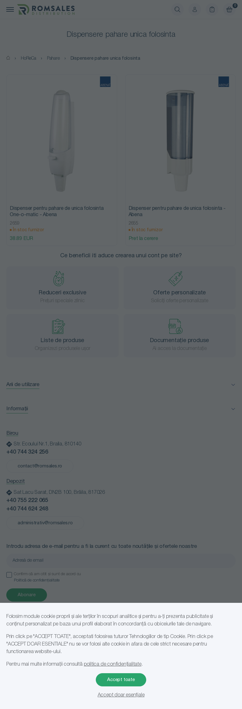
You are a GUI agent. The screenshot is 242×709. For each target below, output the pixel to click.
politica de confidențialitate (112, 664)
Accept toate (121, 680)
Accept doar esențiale (121, 695)
